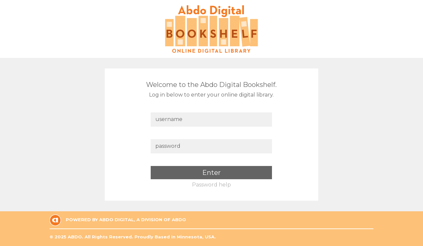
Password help (211, 185)
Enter (211, 173)
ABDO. (75, 236)
